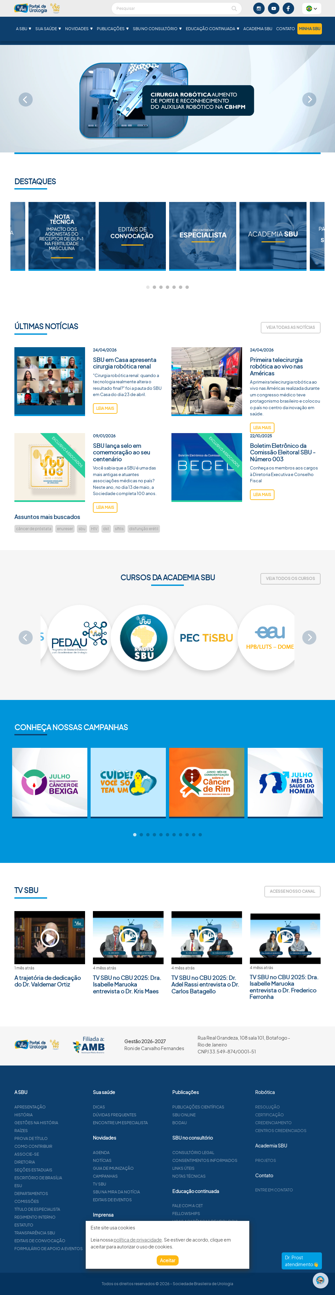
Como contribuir (61, 1146)
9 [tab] (187, 835)
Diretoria (53, 1162)
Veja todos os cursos (290, 578)
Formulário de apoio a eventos (77, 1248)
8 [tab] (180, 835)
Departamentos (59, 1193)
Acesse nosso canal (292, 891)
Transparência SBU (63, 1232)
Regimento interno (63, 1217)
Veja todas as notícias (290, 327)
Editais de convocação (68, 1240)
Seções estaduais (61, 1169)
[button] (311, 8)
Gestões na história (64, 1122)
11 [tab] (200, 835)
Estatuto (52, 1225)
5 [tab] (174, 287)
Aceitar (167, 1260)
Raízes (49, 1130)
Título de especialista (65, 1209)
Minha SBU (309, 28)
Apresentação (58, 1107)
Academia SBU (257, 28)
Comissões (55, 1201)
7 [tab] (187, 287)
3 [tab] (161, 287)
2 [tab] (154, 287)
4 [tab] (167, 287)
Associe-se (55, 1154)
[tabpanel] (202, 236)
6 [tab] (180, 287)
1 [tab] (148, 287)
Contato (285, 28)
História (52, 1114)
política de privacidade (138, 1240)
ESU (46, 1185)
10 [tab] (193, 835)
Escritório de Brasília (66, 1177)
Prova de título (59, 1138)
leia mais (105, 436)
